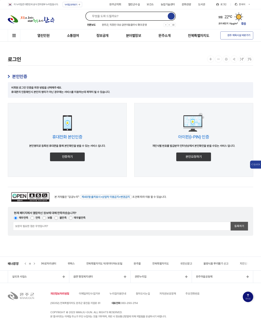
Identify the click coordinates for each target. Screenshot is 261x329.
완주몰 (137, 263)
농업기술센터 (168, 4)
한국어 (244, 4)
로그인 (223, 4)
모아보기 (72, 4)
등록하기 (239, 226)
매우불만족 (80, 217)
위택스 (71, 263)
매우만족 (23, 217)
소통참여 (73, 35)
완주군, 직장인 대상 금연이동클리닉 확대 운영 (124, 24)
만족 (38, 217)
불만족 (63, 217)
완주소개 (164, 35)
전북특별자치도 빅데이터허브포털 (104, 263)
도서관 (201, 4)
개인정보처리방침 (59, 293)
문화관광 (186, 4)
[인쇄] (226, 59)
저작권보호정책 (167, 293)
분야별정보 (133, 35)
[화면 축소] (218, 59)
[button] (166, 25)
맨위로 (248, 297)
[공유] (234, 59)
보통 (50, 217)
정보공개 (102, 35)
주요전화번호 (192, 293)
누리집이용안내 (118, 293)
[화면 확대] (210, 59)
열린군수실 (134, 4)
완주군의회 (115, 4)
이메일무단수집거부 (89, 293)
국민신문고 (186, 263)
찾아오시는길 (143, 293)
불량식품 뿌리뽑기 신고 (216, 263)
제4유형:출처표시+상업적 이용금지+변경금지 (106, 197)
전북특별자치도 (198, 35)
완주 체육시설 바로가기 (238, 35)
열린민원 (43, 35)
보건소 (150, 4)
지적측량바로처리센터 (44, 263)
